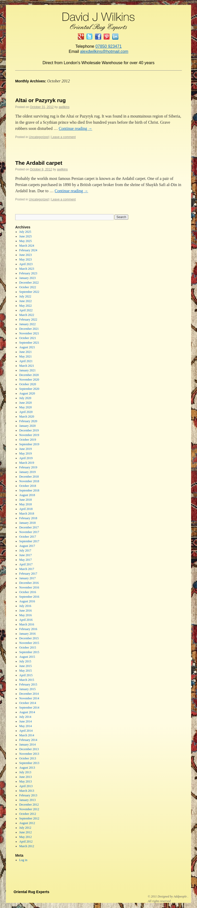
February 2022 (28, 319)
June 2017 (25, 555)
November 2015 (29, 643)
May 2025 (25, 241)
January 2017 (27, 578)
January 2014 (27, 744)
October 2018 (27, 486)
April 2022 (26, 310)
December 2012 (29, 804)
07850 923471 (108, 46)
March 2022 (26, 315)
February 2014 (28, 740)
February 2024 (28, 250)
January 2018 (27, 523)
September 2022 (29, 292)
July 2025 (25, 232)
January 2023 (27, 278)
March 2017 (26, 569)
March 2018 (26, 513)
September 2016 (29, 596)
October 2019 (27, 439)
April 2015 (26, 675)
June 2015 (25, 666)
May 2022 (25, 305)
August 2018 (27, 495)
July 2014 (25, 717)
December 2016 (29, 583)
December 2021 (29, 329)
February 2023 (28, 273)
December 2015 (29, 638)
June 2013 (25, 777)
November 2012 (29, 809)
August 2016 (27, 601)
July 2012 (25, 827)
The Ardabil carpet (38, 163)
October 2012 (27, 814)
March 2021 (26, 366)
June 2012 (25, 832)
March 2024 (26, 245)
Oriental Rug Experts (31, 892)
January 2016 (27, 633)
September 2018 (29, 490)
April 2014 (26, 730)
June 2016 (25, 610)
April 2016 (26, 620)
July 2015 (25, 661)
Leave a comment (63, 137)
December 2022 (29, 282)
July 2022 (25, 296)
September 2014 (29, 707)
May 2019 (25, 453)
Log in (23, 860)
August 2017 (27, 546)
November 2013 (29, 754)
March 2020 (26, 416)
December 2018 (29, 476)
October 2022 (27, 287)
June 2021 (25, 352)
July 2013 (25, 772)
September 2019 (29, 444)
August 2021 (27, 347)
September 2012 (29, 818)
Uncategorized (39, 137)
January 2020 (27, 426)
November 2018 (29, 481)
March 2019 (26, 463)
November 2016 (29, 587)
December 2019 (29, 430)
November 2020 (29, 379)
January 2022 (27, 324)
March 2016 (26, 624)
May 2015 (25, 670)
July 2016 (25, 606)
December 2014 (29, 694)
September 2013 (29, 763)
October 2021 (27, 338)
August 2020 (27, 393)
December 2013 (29, 749)
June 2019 (25, 449)
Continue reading (75, 128)
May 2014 (25, 726)
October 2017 (27, 536)
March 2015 (26, 680)
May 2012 (25, 837)
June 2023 (25, 255)
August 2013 (27, 767)
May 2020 (25, 407)
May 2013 (25, 781)
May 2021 (25, 356)
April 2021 (26, 361)
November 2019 (29, 435)
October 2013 (27, 758)
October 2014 (27, 703)
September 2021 (29, 342)
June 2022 (25, 301)
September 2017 (29, 541)
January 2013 (27, 800)
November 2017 (29, 532)
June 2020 (25, 402)
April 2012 (26, 841)
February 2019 (28, 467)
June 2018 (25, 499)
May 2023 (25, 259)
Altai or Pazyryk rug (40, 100)
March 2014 (26, 735)
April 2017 (26, 564)
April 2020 (26, 412)
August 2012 (27, 823)
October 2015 (27, 647)
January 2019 (27, 472)
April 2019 (26, 458)
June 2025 (25, 236)
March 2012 (26, 846)
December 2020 (29, 375)
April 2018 (26, 509)
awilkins (64, 107)
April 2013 (26, 786)
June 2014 (25, 721)
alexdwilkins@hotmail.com (104, 51)
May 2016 (25, 615)
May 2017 (25, 560)
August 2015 (27, 657)
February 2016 (28, 629)
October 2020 (27, 384)
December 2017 (29, 527)
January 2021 (27, 370)
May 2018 (25, 504)
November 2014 (29, 698)
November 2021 (29, 333)
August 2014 (27, 712)
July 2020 (25, 398)
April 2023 (26, 264)
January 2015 (27, 689)
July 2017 (25, 550)
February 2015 (28, 684)
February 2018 (28, 518)
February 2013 (28, 795)
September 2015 (29, 652)
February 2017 (28, 573)
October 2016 (27, 592)
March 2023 (26, 269)
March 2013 (26, 791)
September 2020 (29, 389)
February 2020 (28, 421)
